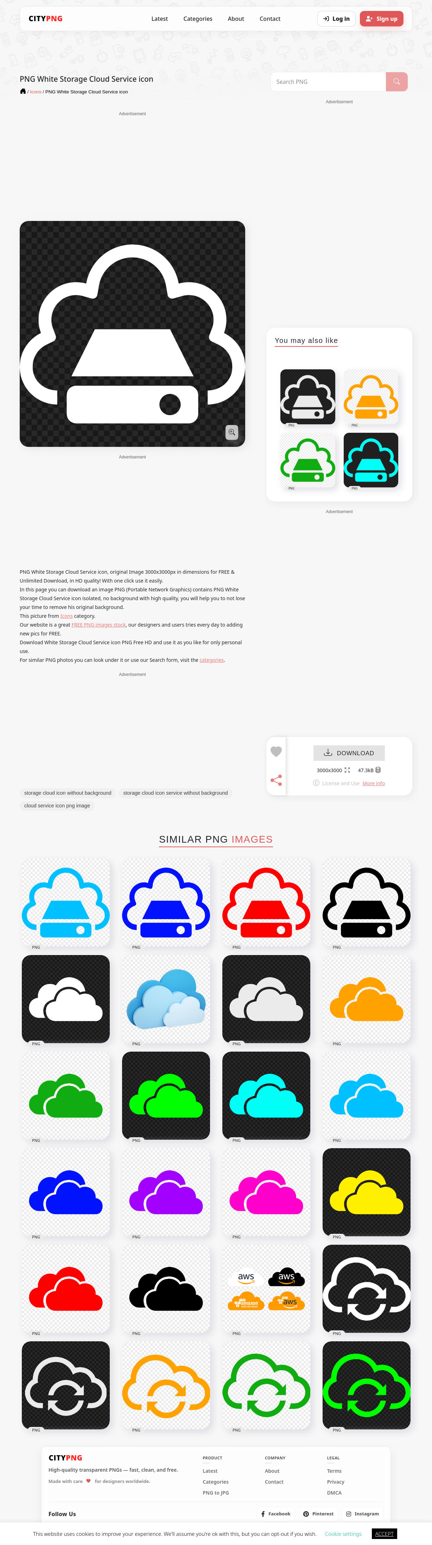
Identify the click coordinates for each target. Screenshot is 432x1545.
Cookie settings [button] (343, 1533)
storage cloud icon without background (67, 793)
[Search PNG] (328, 81)
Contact (270, 19)
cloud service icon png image (57, 805)
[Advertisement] (132, 166)
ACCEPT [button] (384, 1533)
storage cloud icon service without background (175, 793)
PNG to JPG (216, 1493)
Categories (197, 19)
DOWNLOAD (349, 753)
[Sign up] (382, 18)
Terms (334, 1471)
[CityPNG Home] (45, 19)
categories (211, 660)
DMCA (334, 1493)
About (236, 19)
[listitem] (276, 1514)
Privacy (335, 1482)
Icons (67, 616)
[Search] (397, 81)
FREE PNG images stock (98, 624)
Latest (160, 19)
